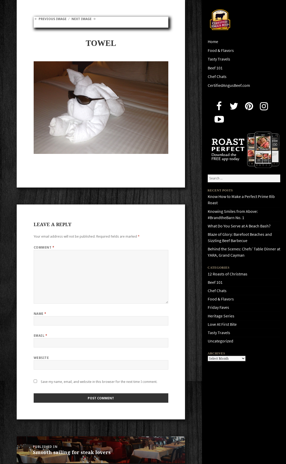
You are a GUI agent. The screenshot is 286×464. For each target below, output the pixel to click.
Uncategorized (220, 341)
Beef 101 (215, 68)
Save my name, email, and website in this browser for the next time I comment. (99, 381)
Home (213, 41)
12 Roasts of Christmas (227, 274)
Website (41, 357)
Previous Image (53, 19)
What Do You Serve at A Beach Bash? (239, 226)
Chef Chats (217, 76)
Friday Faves (218, 307)
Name (40, 313)
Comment (44, 247)
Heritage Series (221, 316)
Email (40, 335)
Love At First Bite (222, 324)
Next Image (82, 19)
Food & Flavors (221, 50)
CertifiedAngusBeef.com (229, 85)
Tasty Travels (219, 59)
